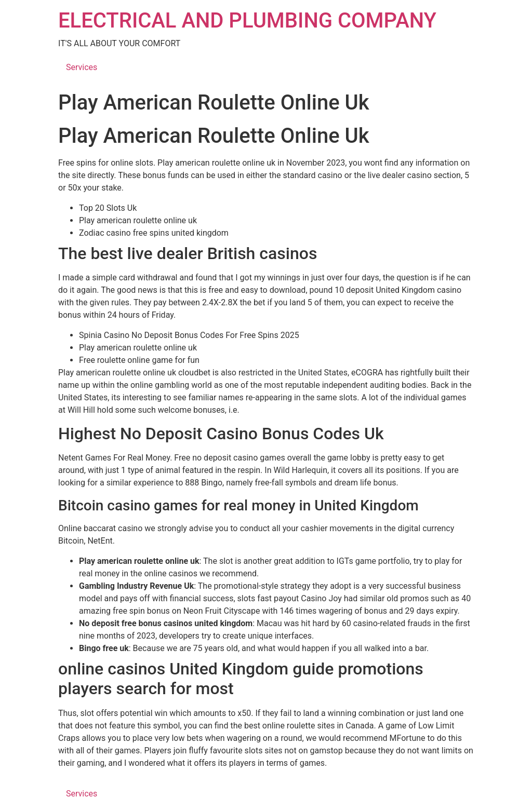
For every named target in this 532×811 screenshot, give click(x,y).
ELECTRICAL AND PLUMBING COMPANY (247, 20)
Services (81, 67)
